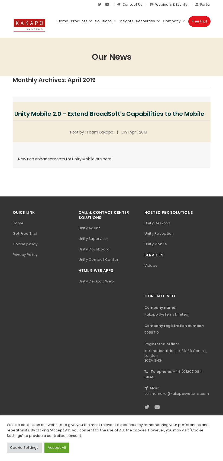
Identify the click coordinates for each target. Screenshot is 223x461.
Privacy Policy (25, 254)
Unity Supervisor (93, 238)
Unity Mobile (155, 244)
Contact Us (129, 4)
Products (81, 21)
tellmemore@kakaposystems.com (176, 393)
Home (62, 21)
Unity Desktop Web (96, 281)
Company (174, 21)
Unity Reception (159, 233)
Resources (148, 21)
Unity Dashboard (94, 249)
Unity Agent (89, 228)
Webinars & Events (168, 4)
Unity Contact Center (98, 259)
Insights (126, 21)
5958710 (151, 332)
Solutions (106, 21)
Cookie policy (25, 244)
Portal (203, 4)
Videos (150, 265)
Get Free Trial (25, 233)
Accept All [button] (57, 447)
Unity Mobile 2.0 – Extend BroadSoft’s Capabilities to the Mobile (109, 114)
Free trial (199, 21)
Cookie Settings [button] (24, 447)
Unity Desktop (157, 223)
